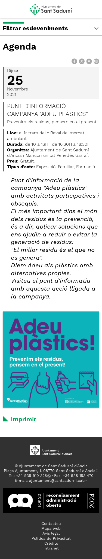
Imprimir (23, 419)
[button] (9, 11)
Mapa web (51, 529)
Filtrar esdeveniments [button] (51, 29)
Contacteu (51, 524)
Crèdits (51, 543)
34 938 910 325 (32, 476)
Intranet (51, 548)
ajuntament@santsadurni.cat (56, 481)
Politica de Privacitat (51, 539)
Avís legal (51, 533)
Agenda (19, 47)
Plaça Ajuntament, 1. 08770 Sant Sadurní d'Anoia (49, 471)
